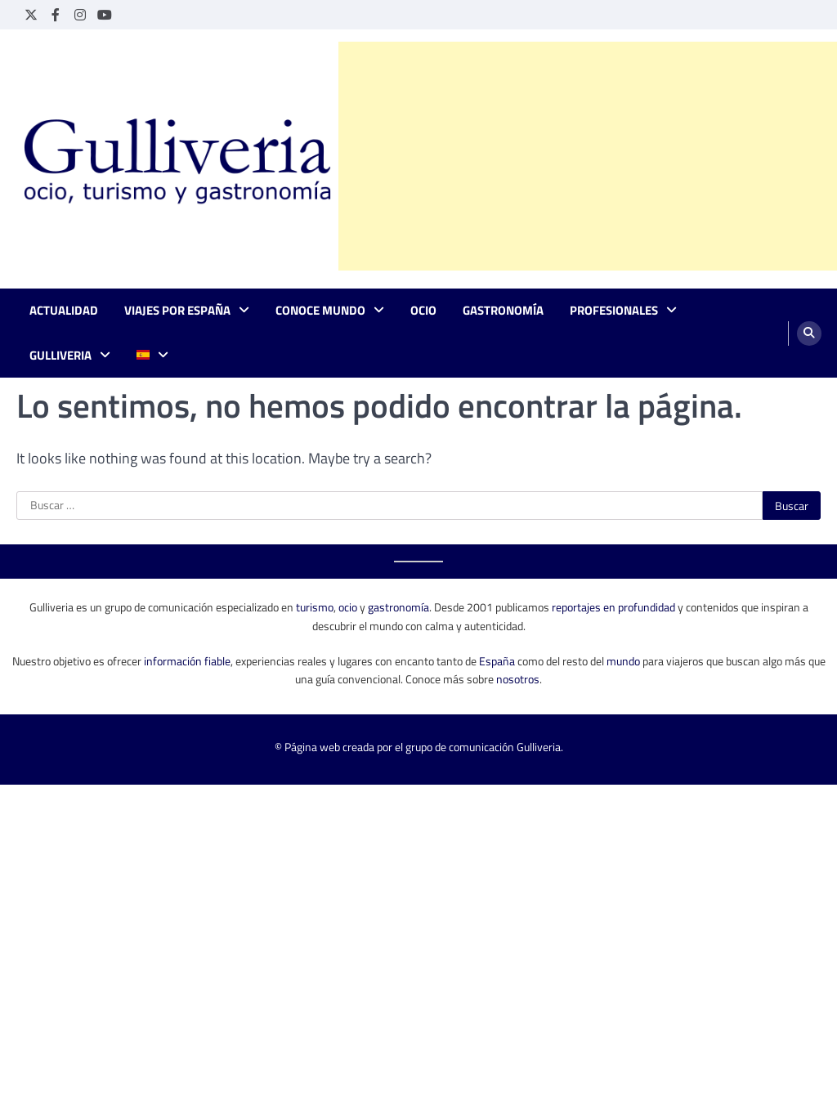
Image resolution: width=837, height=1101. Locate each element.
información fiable (187, 660)
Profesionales (614, 311)
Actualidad (63, 311)
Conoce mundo (320, 311)
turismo (314, 606)
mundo (623, 660)
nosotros (517, 678)
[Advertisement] (587, 156)
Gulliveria (60, 356)
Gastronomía (503, 311)
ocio (347, 606)
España (497, 660)
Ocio (423, 311)
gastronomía (398, 606)
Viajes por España (177, 311)
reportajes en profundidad (613, 606)
